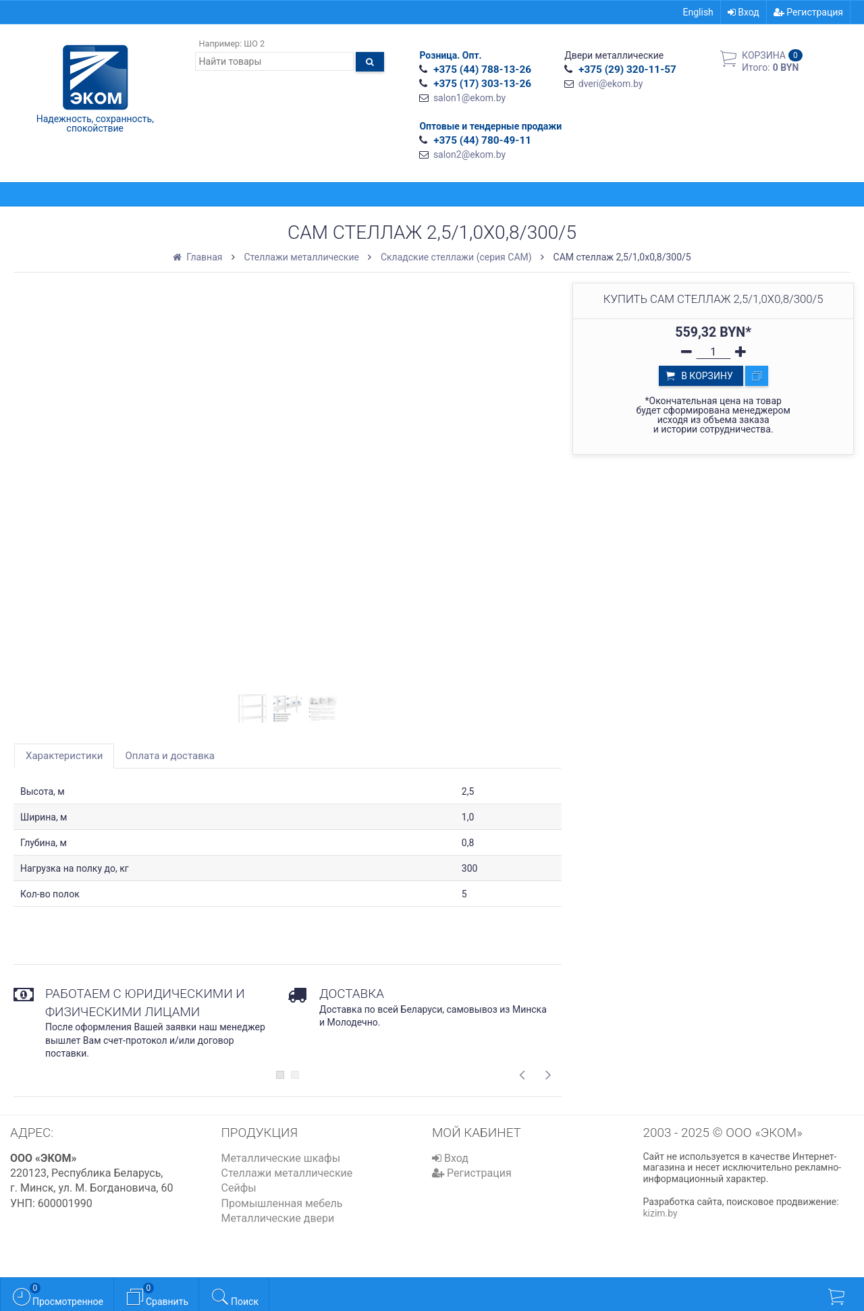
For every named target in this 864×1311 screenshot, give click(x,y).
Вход (743, 12)
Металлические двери (278, 1218)
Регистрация (808, 12)
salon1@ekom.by (469, 97)
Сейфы (238, 1187)
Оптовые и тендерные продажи (490, 126)
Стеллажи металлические (287, 1173)
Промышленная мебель (282, 1203)
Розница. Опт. (450, 55)
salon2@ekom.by (469, 154)
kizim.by (660, 1213)
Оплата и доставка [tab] (170, 756)
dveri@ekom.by (610, 83)
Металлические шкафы (281, 1158)
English (698, 12)
